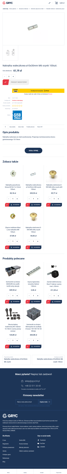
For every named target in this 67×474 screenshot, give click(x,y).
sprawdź (20, 102)
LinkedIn (41, 447)
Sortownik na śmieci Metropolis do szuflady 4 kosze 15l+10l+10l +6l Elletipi (33, 328)
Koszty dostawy (23, 444)
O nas (4, 440)
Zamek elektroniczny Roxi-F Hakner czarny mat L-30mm (54, 284)
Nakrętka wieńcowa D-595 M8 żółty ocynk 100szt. (33, 230)
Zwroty (4, 451)
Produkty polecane (30, 126)
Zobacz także (21, 126)
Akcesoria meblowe (23, 8)
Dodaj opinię (33, 150)
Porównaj (5, 82)
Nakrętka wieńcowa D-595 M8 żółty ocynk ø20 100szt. (54, 187)
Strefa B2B (22, 440)
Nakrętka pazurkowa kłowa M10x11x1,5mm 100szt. (13, 187)
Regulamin (6, 444)
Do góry (5, 127)
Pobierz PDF (39, 126)
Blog (4, 462)
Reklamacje (6, 458)
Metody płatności (24, 447)
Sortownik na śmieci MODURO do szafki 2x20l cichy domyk (13, 284)
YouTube (41, 443)
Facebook (42, 440)
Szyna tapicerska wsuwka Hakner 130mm (33, 284)
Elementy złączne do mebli (37, 8)
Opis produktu (12, 126)
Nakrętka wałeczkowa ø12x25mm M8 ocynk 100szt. (33, 187)
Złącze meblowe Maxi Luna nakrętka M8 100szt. (13, 230)
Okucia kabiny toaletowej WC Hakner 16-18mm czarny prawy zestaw (13, 328)
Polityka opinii (7, 454)
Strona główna (12, 8)
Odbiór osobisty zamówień (26, 451)
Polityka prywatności (8, 447)
